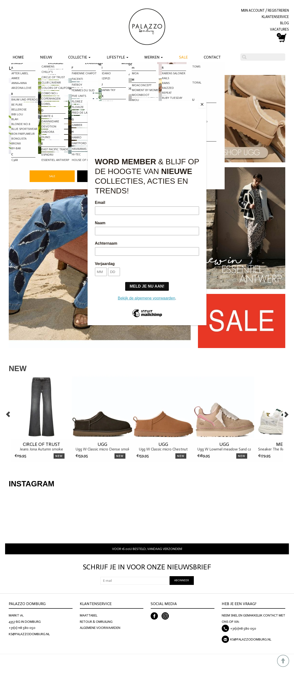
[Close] (205, 102)
